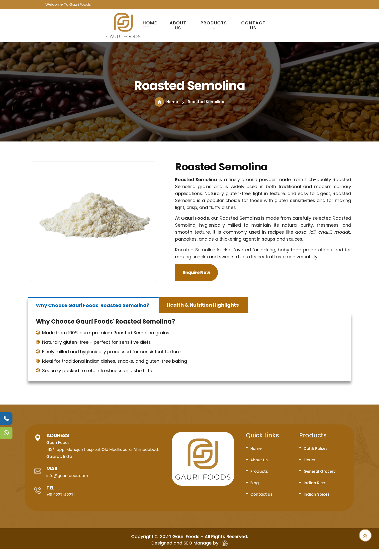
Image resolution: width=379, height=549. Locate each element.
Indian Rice (314, 482)
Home (150, 22)
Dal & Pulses (316, 448)
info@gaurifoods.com (67, 476)
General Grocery (320, 471)
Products (213, 25)
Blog (254, 482)
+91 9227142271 (60, 495)
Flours (309, 460)
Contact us (253, 25)
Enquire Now (196, 272)
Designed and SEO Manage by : (189, 543)
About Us (178, 25)
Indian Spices (317, 494)
